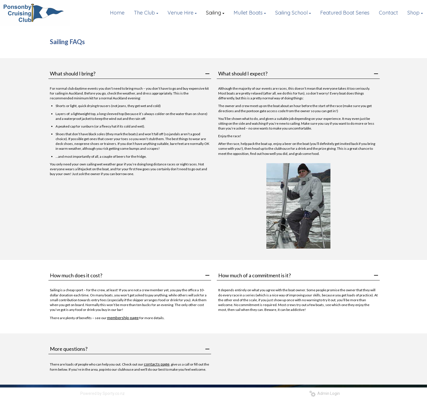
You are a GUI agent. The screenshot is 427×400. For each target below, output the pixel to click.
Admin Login (324, 393)
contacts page (156, 364)
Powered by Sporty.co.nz (102, 393)
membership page (123, 317)
